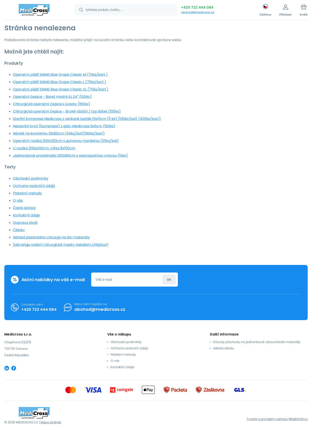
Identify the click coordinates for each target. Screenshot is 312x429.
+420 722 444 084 (197, 7)
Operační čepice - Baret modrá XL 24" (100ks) (52, 96)
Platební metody (27, 193)
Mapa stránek (51, 422)
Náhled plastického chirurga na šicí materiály (51, 237)
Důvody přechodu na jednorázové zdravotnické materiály (256, 342)
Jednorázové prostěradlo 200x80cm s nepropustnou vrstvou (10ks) (70, 155)
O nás (18, 200)
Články (19, 229)
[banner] (34, 10)
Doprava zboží (25, 222)
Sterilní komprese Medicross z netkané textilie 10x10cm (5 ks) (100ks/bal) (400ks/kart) (87, 118)
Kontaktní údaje (26, 215)
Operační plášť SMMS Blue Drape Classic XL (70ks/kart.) (60, 89)
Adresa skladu (223, 348)
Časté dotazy (24, 207)
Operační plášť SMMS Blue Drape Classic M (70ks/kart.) (60, 74)
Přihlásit (169, 279)
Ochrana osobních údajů (34, 185)
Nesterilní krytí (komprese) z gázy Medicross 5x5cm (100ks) (64, 126)
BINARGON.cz (298, 419)
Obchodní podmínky (30, 178)
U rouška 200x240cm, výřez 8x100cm (44, 148)
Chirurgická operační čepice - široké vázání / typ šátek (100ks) (67, 111)
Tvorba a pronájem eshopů (267, 419)
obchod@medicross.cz (197, 12)
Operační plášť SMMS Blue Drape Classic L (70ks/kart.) (59, 81)
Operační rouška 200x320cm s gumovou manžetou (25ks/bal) (66, 140)
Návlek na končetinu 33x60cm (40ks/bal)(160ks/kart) (59, 133)
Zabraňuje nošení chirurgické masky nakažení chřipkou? (60, 244)
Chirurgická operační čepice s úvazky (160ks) (51, 104)
